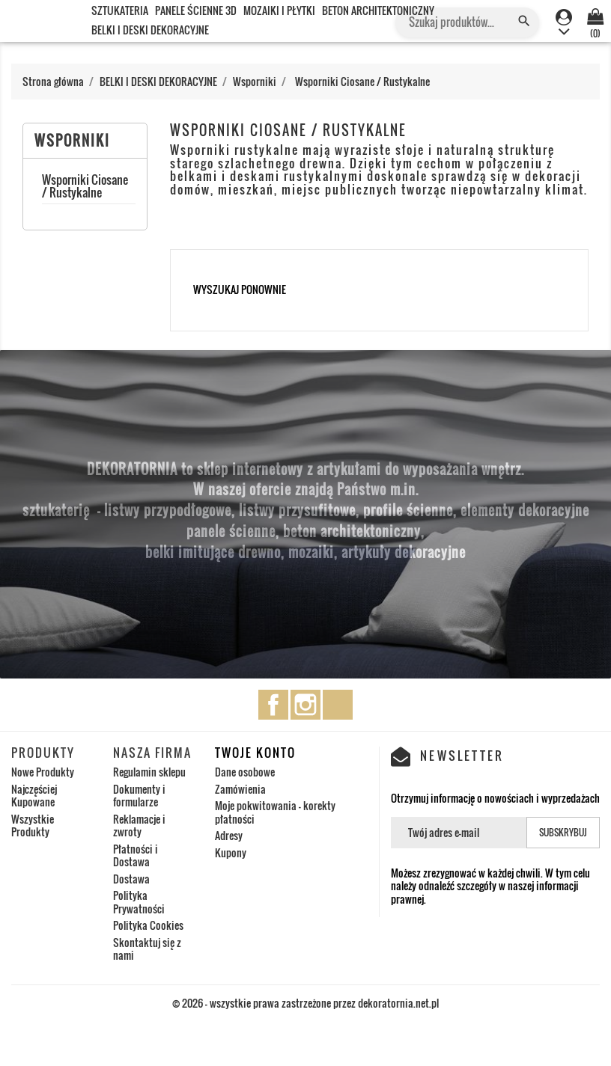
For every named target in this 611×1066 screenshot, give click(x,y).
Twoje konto (255, 753)
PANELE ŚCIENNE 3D (196, 10)
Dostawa (131, 878)
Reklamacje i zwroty (139, 825)
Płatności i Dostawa (135, 855)
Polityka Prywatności (139, 901)
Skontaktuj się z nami (147, 949)
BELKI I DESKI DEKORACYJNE (150, 29)
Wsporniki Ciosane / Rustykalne (85, 188)
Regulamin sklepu (149, 771)
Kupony (230, 852)
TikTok (338, 705)
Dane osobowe (245, 771)
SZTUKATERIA (119, 10)
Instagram (305, 705)
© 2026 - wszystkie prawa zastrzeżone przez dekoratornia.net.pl (305, 1003)
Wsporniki (72, 140)
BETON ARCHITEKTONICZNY (378, 10)
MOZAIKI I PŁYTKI (279, 10)
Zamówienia (240, 789)
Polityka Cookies (148, 925)
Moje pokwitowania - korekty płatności (275, 812)
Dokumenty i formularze (139, 795)
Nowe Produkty (42, 771)
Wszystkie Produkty (32, 825)
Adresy (229, 835)
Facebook (273, 705)
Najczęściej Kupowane (34, 795)
